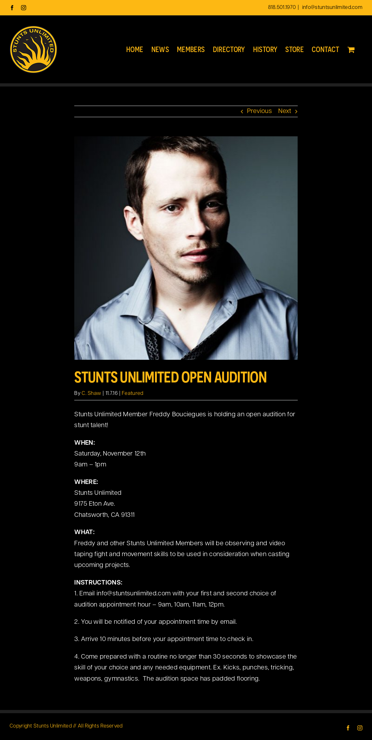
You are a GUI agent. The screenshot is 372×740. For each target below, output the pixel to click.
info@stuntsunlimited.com (332, 7)
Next (284, 111)
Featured (132, 393)
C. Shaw (91, 393)
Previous (259, 111)
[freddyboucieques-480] (185, 248)
